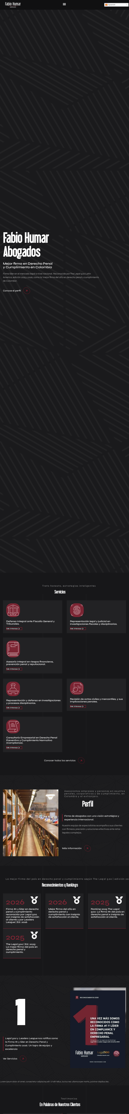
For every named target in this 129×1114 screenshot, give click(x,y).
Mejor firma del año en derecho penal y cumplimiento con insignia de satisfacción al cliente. (64, 913)
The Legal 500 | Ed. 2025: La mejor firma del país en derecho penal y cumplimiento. (22, 948)
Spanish (110, 5)
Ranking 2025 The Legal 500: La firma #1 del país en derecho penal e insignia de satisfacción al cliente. (107, 913)
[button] (64, 4)
